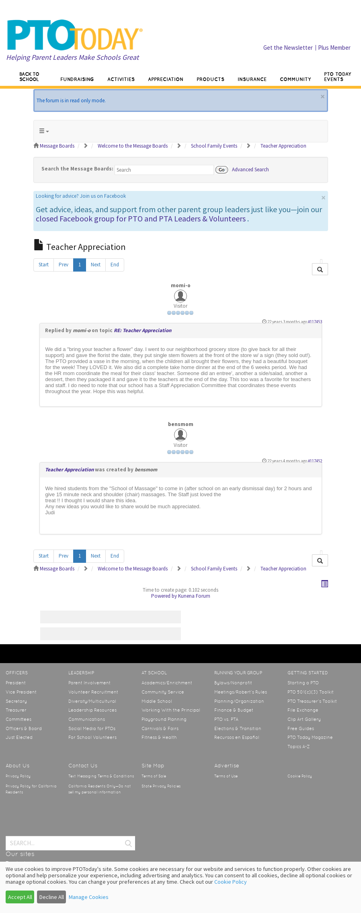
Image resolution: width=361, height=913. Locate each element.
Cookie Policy (299, 776)
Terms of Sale (154, 776)
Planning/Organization (239, 701)
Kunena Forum (194, 595)
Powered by (164, 595)
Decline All (51, 897)
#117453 (315, 322)
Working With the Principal (171, 710)
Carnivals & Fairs (160, 728)
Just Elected (19, 737)
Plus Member (334, 47)
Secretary (16, 701)
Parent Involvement (89, 682)
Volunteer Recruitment (93, 692)
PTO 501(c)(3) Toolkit (310, 692)
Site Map (153, 766)
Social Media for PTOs (91, 728)
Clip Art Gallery (304, 719)
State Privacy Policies (161, 786)
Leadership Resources (92, 710)
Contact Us (82, 766)
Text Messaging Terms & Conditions (101, 776)
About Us (17, 766)
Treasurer (16, 710)
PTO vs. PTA (226, 719)
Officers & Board (24, 728)
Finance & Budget (233, 710)
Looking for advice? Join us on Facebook (81, 196)
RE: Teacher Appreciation (142, 330)
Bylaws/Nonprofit (233, 682)
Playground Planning (164, 719)
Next (96, 264)
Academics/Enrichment (167, 682)
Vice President (21, 692)
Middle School (157, 701)
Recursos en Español (236, 737)
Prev (63, 264)
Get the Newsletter (288, 47)
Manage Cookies (89, 897)
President (16, 682)
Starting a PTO (303, 682)
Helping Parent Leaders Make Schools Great (72, 57)
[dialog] (180, 887)
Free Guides (300, 728)
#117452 (315, 461)
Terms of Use (226, 776)
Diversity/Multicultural (92, 701)
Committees (18, 719)
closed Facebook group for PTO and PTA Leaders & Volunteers (141, 218)
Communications (86, 719)
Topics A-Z (298, 746)
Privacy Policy (18, 776)
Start (44, 264)
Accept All (20, 897)
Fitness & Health (159, 737)
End (115, 264)
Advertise (226, 766)
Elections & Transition (237, 728)
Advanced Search (250, 169)
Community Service (163, 692)
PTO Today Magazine (310, 737)
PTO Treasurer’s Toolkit (312, 701)
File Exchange (302, 710)
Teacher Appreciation (69, 469)
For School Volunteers (92, 737)
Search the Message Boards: (77, 169)
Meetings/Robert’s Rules (240, 692)
